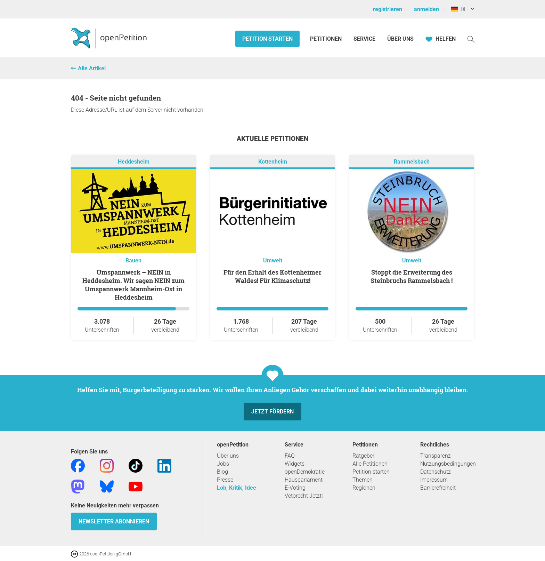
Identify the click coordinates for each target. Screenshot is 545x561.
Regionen (363, 487)
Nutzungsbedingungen (448, 463)
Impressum (434, 479)
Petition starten (267, 38)
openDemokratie (305, 471)
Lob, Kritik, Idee (236, 487)
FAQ (290, 455)
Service (364, 38)
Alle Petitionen (370, 463)
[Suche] (470, 39)
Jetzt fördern (272, 411)
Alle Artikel (92, 68)
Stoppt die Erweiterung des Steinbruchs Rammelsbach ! (412, 276)
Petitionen (326, 38)
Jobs (223, 463)
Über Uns (400, 38)
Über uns (228, 455)
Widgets (294, 463)
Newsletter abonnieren (114, 521)
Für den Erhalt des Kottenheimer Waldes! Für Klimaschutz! (272, 276)
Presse (225, 479)
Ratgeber (363, 455)
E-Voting (295, 487)
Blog (222, 471)
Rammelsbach (412, 161)
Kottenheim (272, 161)
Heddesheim (133, 161)
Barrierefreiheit (438, 487)
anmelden (426, 9)
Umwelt (272, 260)
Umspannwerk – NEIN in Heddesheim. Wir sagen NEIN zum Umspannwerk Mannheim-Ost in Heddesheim (133, 284)
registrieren (387, 9)
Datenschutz (435, 471)
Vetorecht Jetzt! (304, 495)
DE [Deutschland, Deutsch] (459, 9)
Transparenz (435, 455)
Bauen (133, 260)
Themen (362, 479)
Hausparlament (304, 479)
